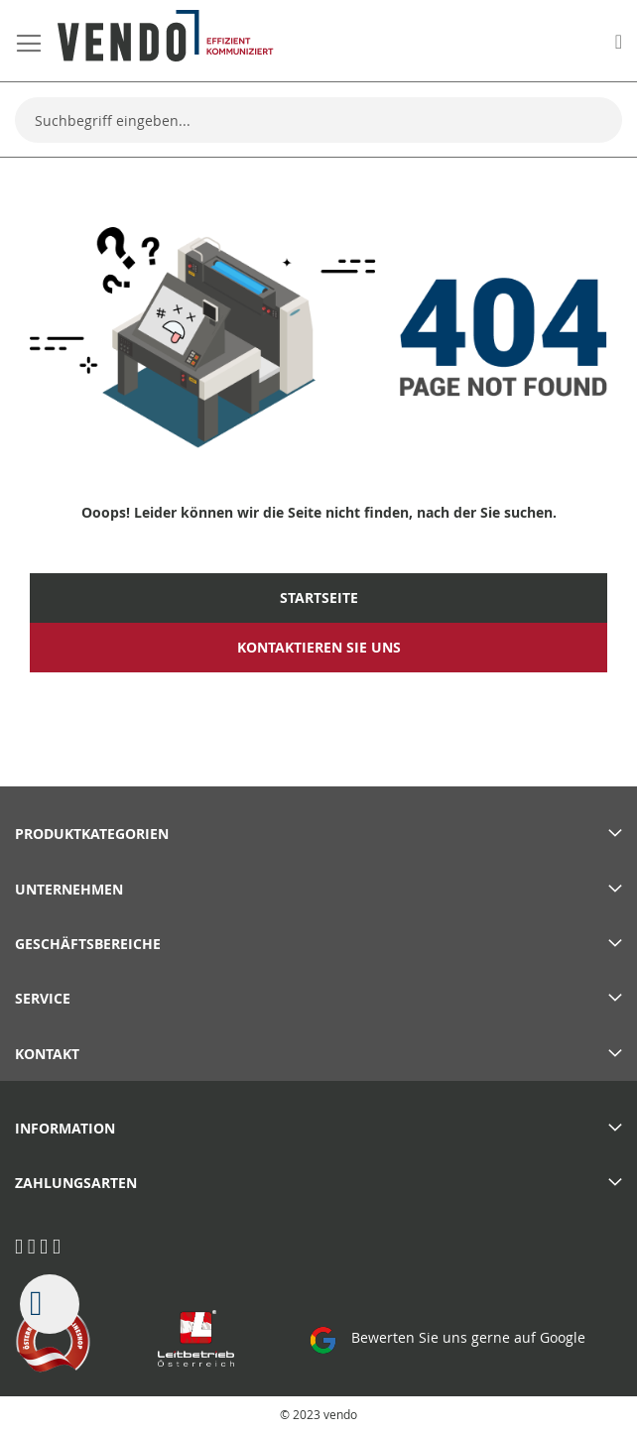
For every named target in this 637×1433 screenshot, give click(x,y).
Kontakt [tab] (47, 1053)
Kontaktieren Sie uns (319, 647)
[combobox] (318, 120)
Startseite (319, 598)
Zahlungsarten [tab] (76, 1182)
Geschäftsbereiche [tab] (88, 943)
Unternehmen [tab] (69, 889)
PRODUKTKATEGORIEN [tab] (92, 833)
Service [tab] (42, 998)
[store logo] (166, 35)
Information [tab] (65, 1128)
